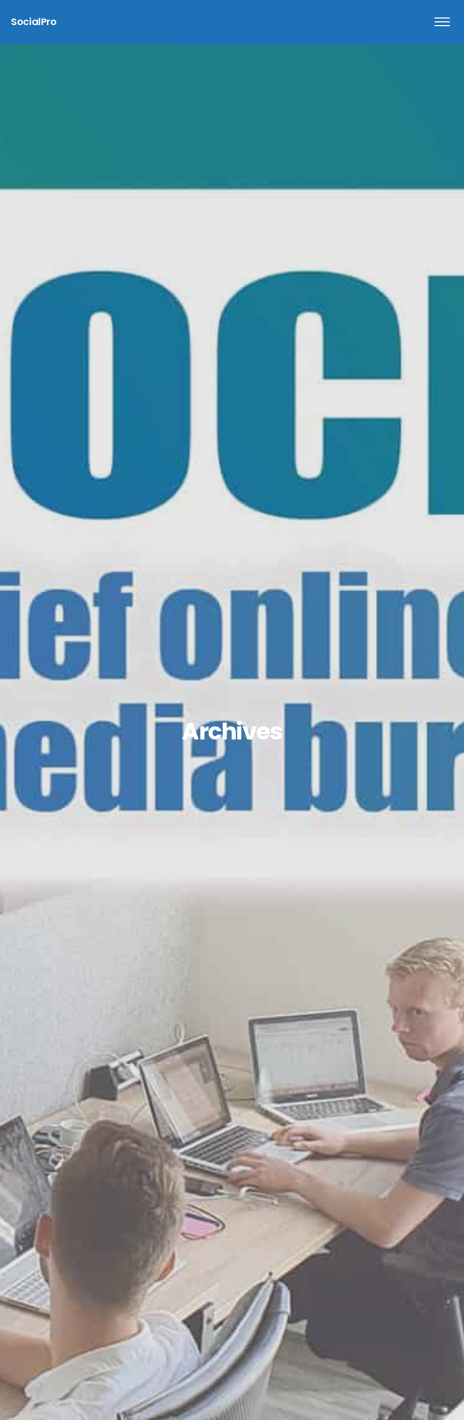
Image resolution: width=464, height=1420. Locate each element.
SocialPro (34, 21)
